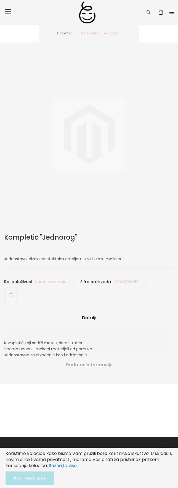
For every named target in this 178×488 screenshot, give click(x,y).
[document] (89, 468)
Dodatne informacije (89, 365)
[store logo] (87, 12)
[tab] (89, 319)
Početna (64, 33)
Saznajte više (63, 465)
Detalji (89, 318)
